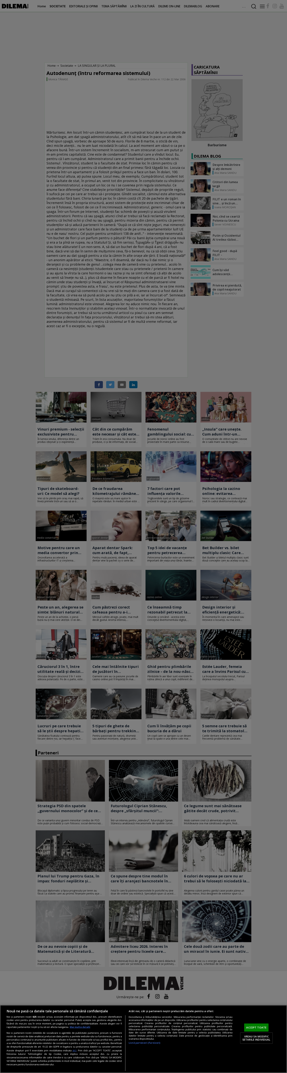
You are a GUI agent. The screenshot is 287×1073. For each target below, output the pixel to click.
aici (74, 1050)
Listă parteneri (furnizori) (144, 1042)
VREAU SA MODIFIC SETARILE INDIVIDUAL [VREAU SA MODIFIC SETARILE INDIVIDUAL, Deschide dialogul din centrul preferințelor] (256, 1038)
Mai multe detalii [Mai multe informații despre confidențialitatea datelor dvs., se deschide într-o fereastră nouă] (80, 1027)
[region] (143, 1039)
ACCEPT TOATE (256, 1027)
